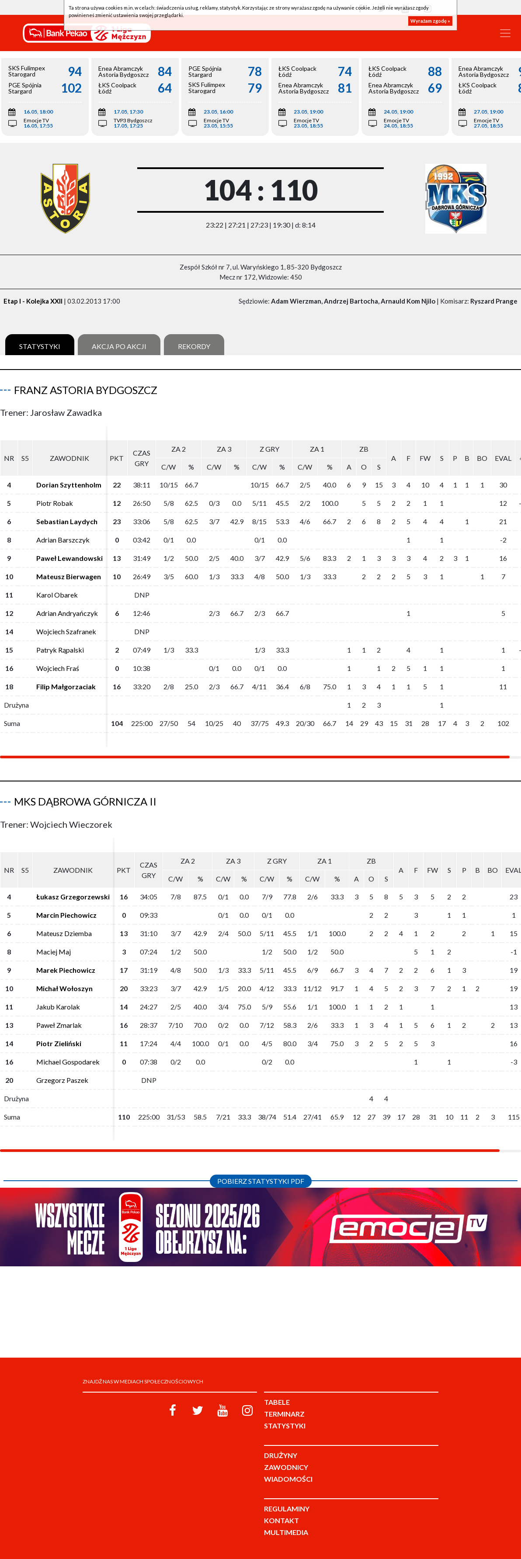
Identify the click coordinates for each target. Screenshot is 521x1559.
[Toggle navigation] (505, 33)
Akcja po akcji (119, 346)
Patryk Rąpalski (60, 650)
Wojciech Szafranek (66, 631)
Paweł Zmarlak (59, 1025)
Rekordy (194, 346)
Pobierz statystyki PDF (260, 1181)
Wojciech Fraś (57, 668)
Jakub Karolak (58, 1006)
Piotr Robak (54, 503)
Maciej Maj (53, 951)
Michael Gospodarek (68, 1062)
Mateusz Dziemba (64, 933)
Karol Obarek (57, 595)
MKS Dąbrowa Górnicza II (85, 801)
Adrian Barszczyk (63, 540)
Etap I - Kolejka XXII (33, 301)
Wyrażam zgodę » (430, 21)
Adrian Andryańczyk (67, 613)
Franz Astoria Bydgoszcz (85, 390)
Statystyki (39, 346)
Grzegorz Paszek (62, 1080)
